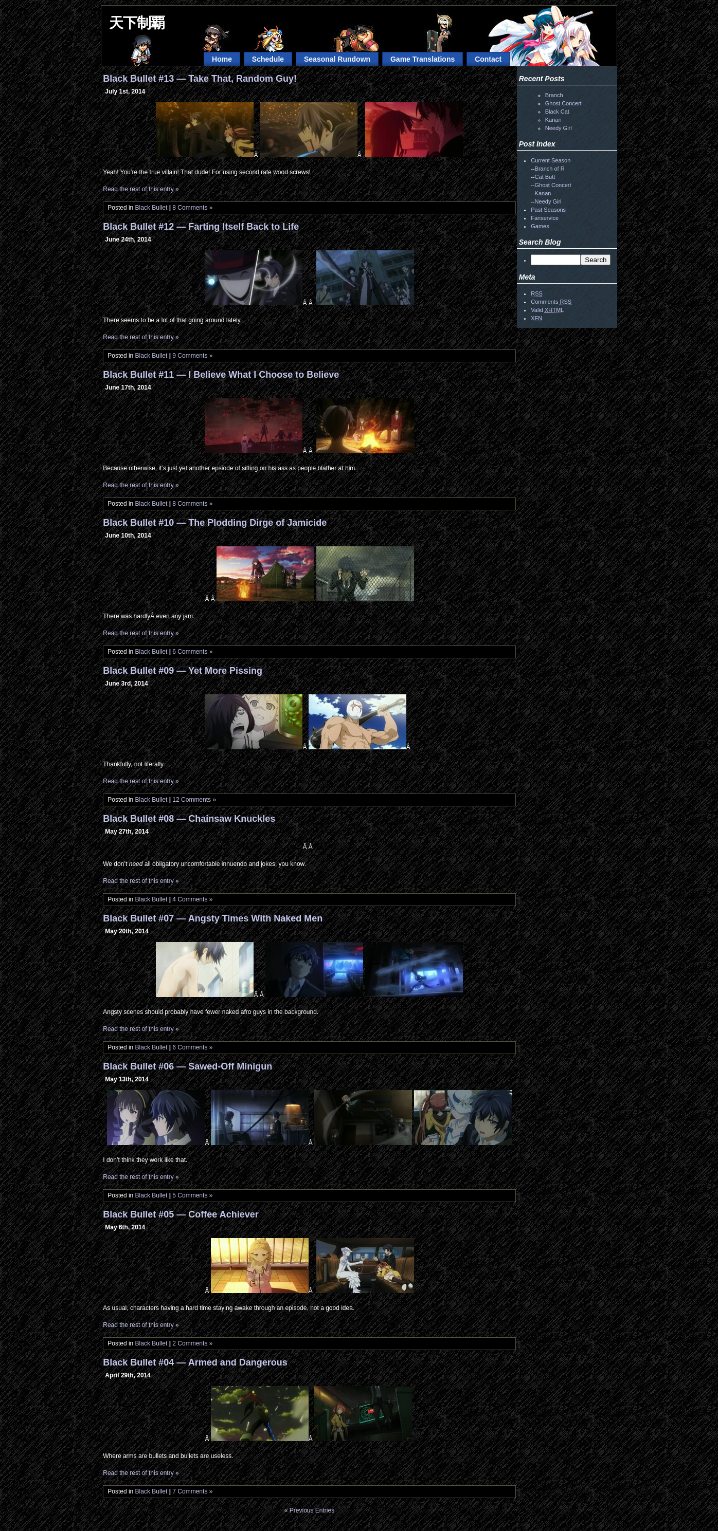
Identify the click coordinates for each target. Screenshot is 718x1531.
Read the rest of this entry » (140, 189)
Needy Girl (558, 128)
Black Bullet (151, 207)
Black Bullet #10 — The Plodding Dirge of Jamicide (215, 523)
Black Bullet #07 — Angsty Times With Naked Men (212, 918)
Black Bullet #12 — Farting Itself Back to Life (201, 227)
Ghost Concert (563, 103)
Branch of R (550, 168)
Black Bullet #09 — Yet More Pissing (182, 671)
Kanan (553, 120)
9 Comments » (192, 355)
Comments (551, 302)
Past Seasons (548, 210)
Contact (488, 59)
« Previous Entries (309, 1510)
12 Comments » (194, 799)
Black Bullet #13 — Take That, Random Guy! (200, 78)
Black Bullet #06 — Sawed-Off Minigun (187, 1066)
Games (540, 226)
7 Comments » (192, 1491)
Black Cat (557, 111)
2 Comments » (192, 1343)
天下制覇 (137, 23)
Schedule (268, 59)
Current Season (550, 160)
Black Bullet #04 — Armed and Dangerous (195, 1362)
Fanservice (545, 218)
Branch (554, 95)
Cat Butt (545, 177)
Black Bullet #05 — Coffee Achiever (180, 1214)
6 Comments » (192, 651)
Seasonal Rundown (337, 59)
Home (222, 59)
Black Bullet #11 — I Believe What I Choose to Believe (221, 375)
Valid (547, 310)
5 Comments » (192, 1195)
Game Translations (422, 59)
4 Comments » (192, 899)
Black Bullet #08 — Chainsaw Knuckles (189, 819)
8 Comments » (192, 207)
